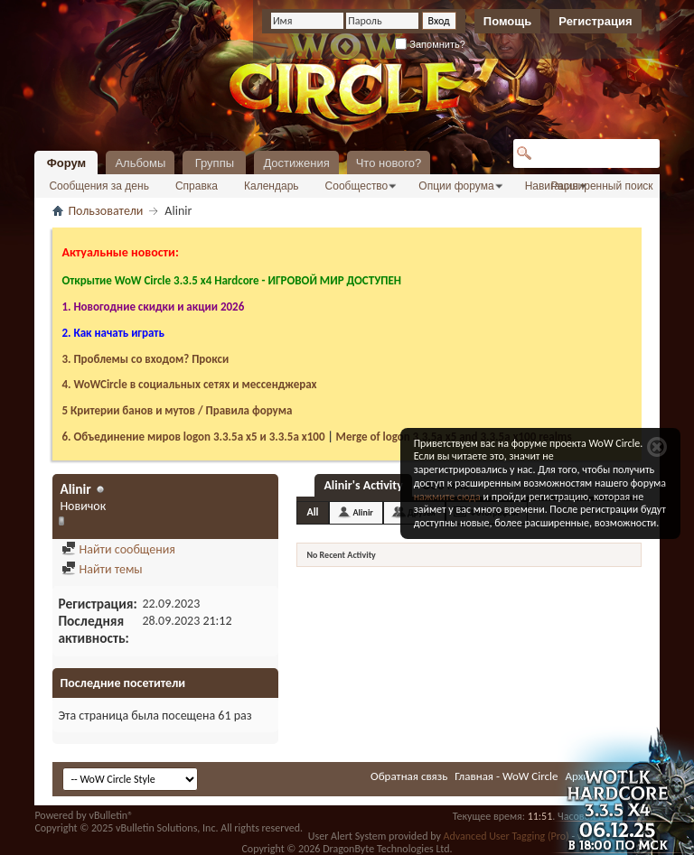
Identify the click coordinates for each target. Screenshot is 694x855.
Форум (66, 163)
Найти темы (101, 569)
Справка (196, 186)
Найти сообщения (117, 549)
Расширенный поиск (602, 186)
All (312, 512)
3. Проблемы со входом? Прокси (145, 359)
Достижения (296, 163)
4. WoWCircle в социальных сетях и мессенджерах (188, 384)
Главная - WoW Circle (506, 776)
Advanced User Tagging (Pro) (506, 836)
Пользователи (105, 210)
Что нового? (389, 163)
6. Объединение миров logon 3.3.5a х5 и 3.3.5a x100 (192, 436)
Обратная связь (408, 776)
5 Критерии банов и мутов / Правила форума (176, 410)
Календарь (271, 186)
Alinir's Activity (363, 485)
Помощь (507, 21)
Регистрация (595, 21)
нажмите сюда (447, 496)
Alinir (363, 512)
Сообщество (357, 186)
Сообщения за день (99, 186)
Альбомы (140, 163)
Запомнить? (430, 44)
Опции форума (455, 186)
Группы (214, 163)
